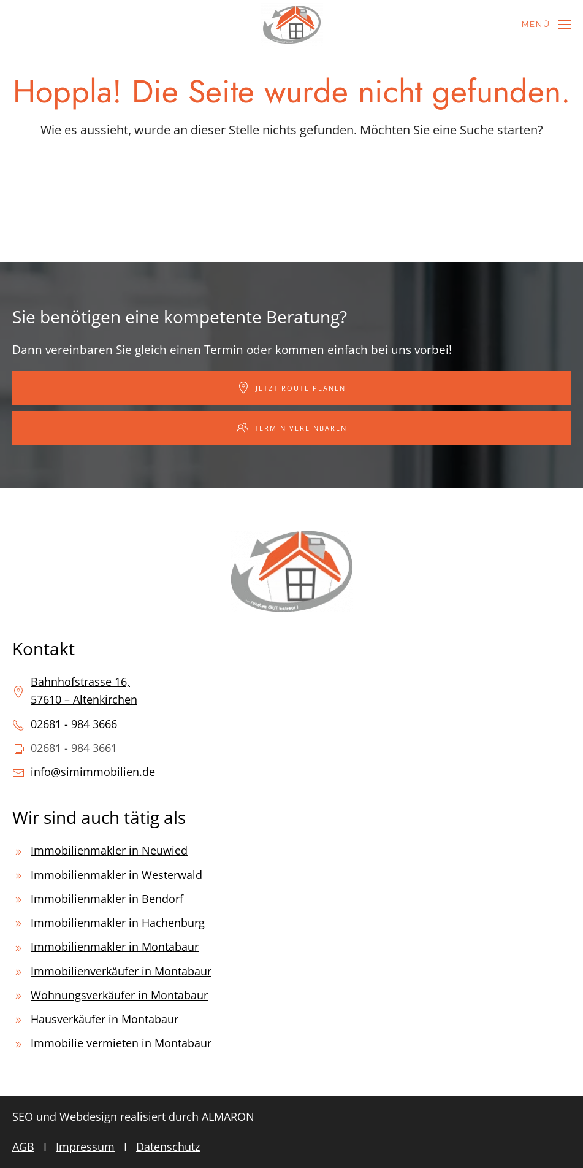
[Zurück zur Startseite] (292, 24)
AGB (23, 1146)
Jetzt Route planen (291, 388)
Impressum (85, 1146)
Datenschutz (168, 1146)
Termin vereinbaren (291, 427)
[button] (546, 24)
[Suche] (291, 176)
